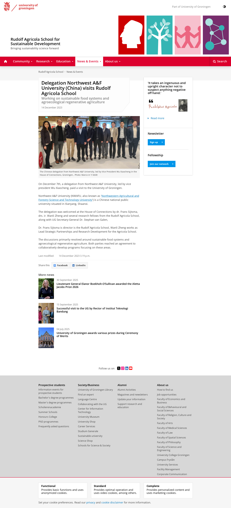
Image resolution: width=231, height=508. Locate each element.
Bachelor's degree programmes (56, 398)
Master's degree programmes (55, 402)
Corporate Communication (172, 474)
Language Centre (87, 399)
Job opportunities (166, 394)
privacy (90, 502)
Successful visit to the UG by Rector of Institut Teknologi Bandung (92, 310)
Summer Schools (47, 412)
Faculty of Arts (165, 423)
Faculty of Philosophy (169, 442)
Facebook (61, 265)
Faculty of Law (165, 433)
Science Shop (85, 441)
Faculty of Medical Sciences (172, 428)
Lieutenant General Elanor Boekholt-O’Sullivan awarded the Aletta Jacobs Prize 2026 (98, 285)
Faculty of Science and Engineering (169, 448)
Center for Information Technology (90, 410)
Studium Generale (88, 431)
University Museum (88, 417)
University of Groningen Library (95, 390)
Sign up (157, 142)
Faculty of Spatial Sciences (171, 437)
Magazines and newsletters (133, 394)
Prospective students (51, 385)
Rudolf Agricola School (50, 71)
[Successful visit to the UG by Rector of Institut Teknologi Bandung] (46, 313)
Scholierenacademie (49, 407)
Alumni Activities (127, 390)
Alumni (122, 385)
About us (162, 385)
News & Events (75, 71)
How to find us (165, 390)
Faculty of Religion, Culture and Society (174, 417)
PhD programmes (48, 421)
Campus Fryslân (166, 460)
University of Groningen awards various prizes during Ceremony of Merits (97, 334)
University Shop (86, 421)
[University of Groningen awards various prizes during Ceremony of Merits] (46, 338)
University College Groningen (173, 455)
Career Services (86, 426)
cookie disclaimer (112, 502)
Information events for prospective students (50, 391)
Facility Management (168, 469)
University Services (167, 464)
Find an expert (86, 394)
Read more (156, 118)
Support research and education (130, 406)
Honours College (47, 417)
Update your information (131, 399)
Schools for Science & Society (94, 445)
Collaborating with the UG (92, 404)
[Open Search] (220, 61)
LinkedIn (80, 265)
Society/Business (88, 385)
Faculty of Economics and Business (171, 401)
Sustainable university (90, 436)
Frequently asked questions (53, 426)
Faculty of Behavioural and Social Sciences (171, 409)
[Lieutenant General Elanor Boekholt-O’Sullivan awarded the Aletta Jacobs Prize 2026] (46, 289)
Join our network (162, 164)
